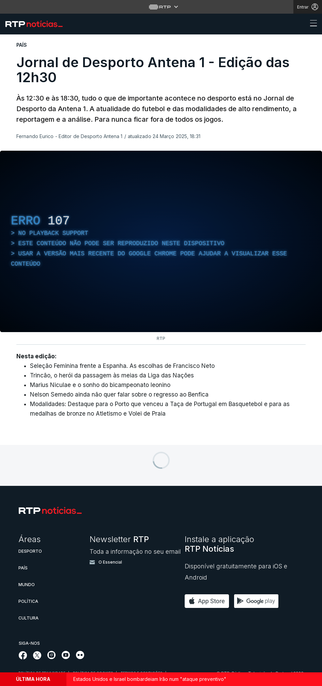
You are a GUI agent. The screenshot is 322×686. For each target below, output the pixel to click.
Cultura (28, 618)
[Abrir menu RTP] (161, 7)
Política (28, 601)
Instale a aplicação (219, 544)
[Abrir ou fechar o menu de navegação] (311, 24)
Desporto (30, 551)
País (23, 567)
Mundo (26, 584)
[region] (161, 241)
